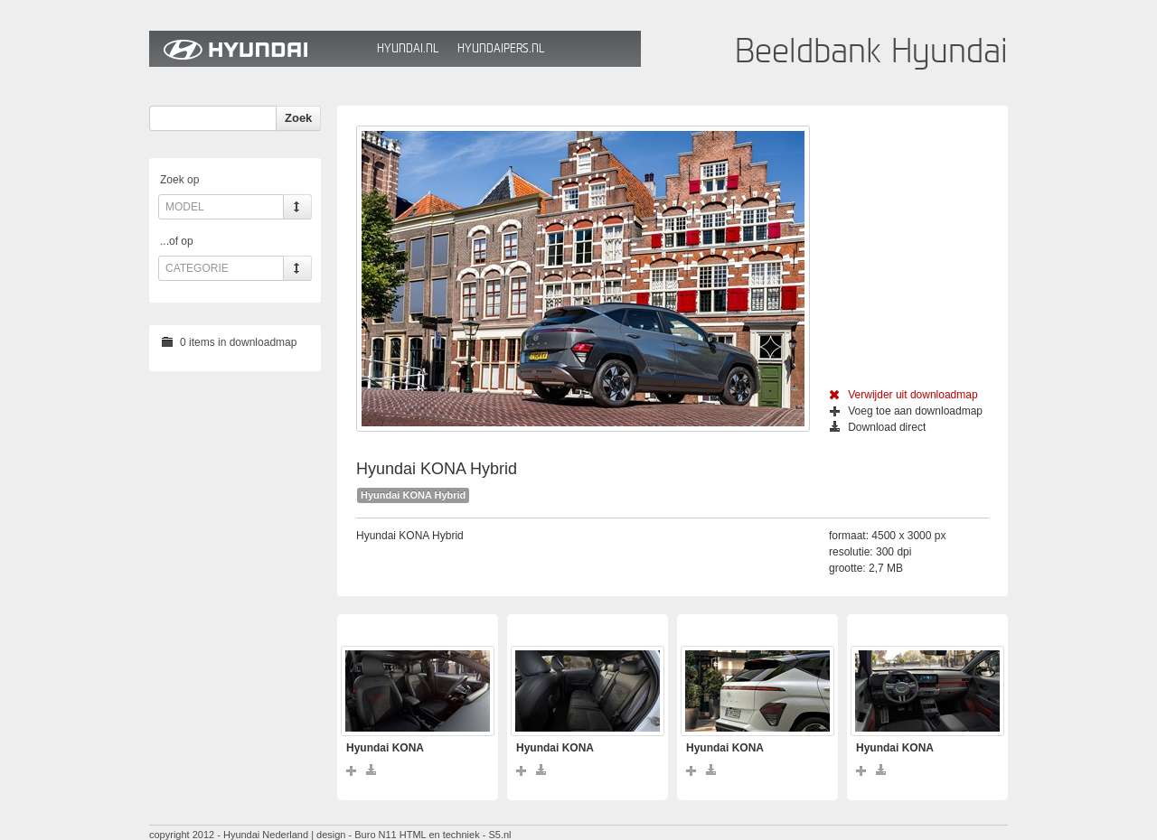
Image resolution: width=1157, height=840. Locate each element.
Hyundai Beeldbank (258, 49)
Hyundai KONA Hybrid (413, 495)
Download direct (878, 427)
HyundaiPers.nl (500, 48)
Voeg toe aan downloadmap (906, 411)
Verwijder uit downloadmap (903, 394)
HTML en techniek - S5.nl (456, 834)
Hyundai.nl (407, 48)
